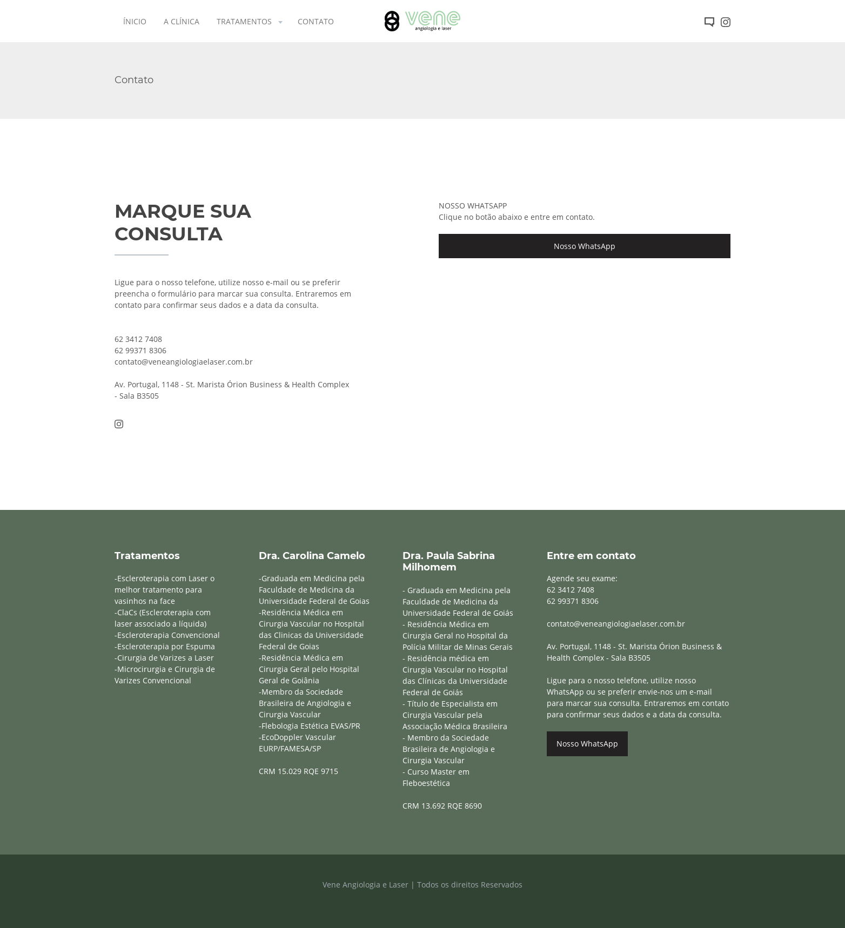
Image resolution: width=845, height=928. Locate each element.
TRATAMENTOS (251, 21)
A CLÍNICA (181, 21)
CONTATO (316, 21)
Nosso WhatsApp (584, 246)
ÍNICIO (134, 21)
